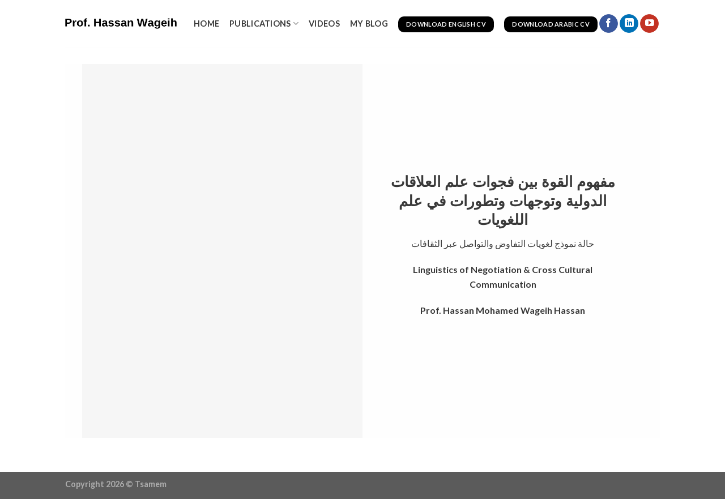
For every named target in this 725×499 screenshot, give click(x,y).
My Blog (369, 23)
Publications (263, 23)
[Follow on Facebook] (608, 23)
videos (324, 23)
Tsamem (151, 484)
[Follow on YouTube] (649, 23)
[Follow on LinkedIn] (629, 23)
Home (206, 23)
